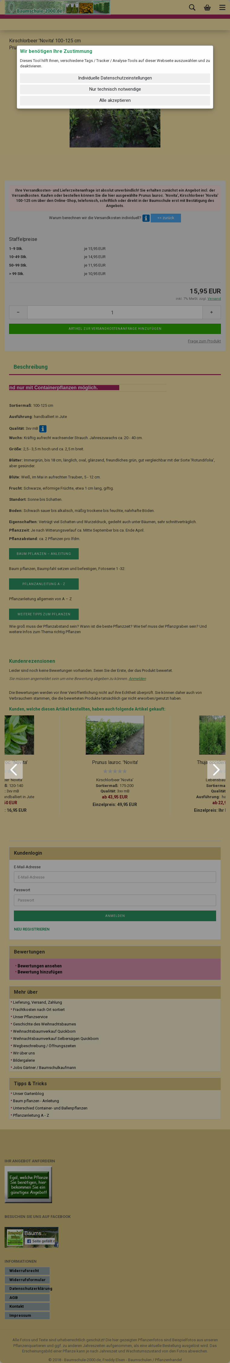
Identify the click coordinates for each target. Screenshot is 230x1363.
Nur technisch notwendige (115, 89)
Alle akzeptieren (115, 100)
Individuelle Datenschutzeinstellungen (115, 78)
